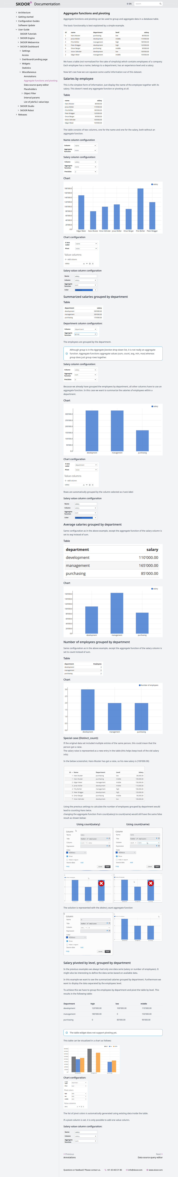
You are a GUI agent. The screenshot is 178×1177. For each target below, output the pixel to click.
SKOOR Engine (27, 38)
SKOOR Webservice (29, 42)
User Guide (23, 29)
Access (25, 55)
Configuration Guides (29, 21)
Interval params (32, 97)
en (129, 3)
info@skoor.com (134, 1169)
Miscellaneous (29, 72)
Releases (22, 114)
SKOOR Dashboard (29, 46)
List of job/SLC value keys (36, 101)
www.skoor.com (154, 1169)
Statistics (26, 67)
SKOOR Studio (27, 106)
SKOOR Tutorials (28, 33)
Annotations (30, 76)
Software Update (26, 25)
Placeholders (30, 89)
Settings (26, 50)
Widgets (26, 63)
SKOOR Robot (27, 110)
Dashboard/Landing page (35, 59)
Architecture (24, 12)
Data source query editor (36, 84)
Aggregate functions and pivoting (40, 80)
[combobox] (148, 4)
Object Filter (30, 93)
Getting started (25, 16)
